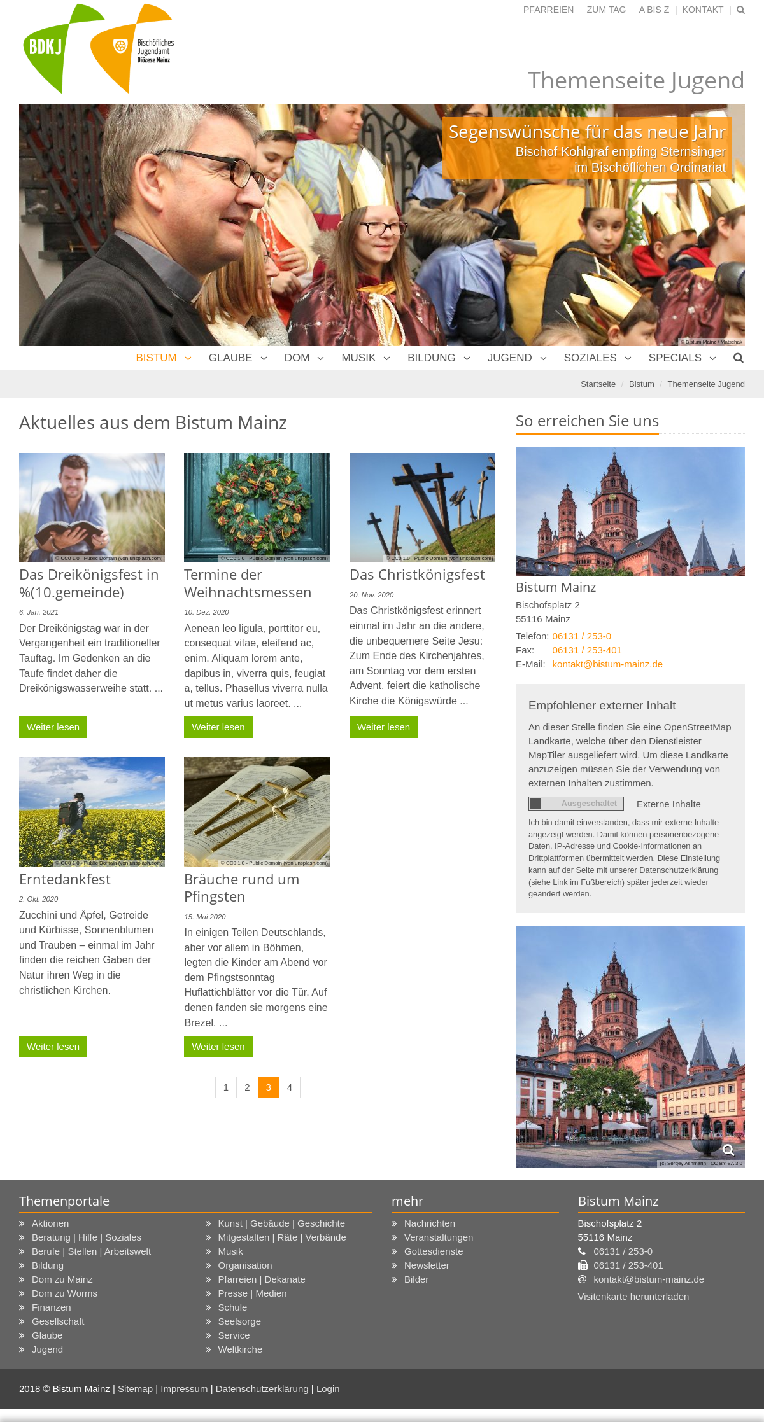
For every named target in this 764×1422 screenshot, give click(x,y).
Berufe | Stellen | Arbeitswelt (91, 1113)
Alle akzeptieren (697, 1397)
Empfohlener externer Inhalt (602, 567)
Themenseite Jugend (706, 246)
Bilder (416, 1141)
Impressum (185, 1250)
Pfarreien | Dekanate (262, 1141)
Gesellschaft (58, 1183)
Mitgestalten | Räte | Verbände (282, 1099)
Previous (51, 87)
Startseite (598, 246)
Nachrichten (429, 1085)
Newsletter (426, 1127)
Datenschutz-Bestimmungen (356, 1377)
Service (234, 1197)
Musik (358, 220)
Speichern (597, 1397)
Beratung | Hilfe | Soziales (86, 1099)
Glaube (231, 220)
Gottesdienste (433, 1113)
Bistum (156, 220)
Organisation (245, 1127)
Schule (233, 1169)
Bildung (431, 220)
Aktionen (50, 1085)
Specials (675, 220)
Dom (297, 220)
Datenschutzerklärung (263, 1250)
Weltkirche (240, 1211)
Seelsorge (240, 1183)
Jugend (510, 220)
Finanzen (51, 1169)
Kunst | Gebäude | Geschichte (282, 1085)
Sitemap (135, 1250)
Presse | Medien (252, 1155)
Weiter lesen (53, 583)
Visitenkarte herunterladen (634, 1158)
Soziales (590, 220)
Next (713, 87)
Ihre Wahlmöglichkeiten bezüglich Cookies (165, 1306)
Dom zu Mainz (62, 1141)
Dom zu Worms (64, 1155)
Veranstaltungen (438, 1099)
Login (328, 1250)
